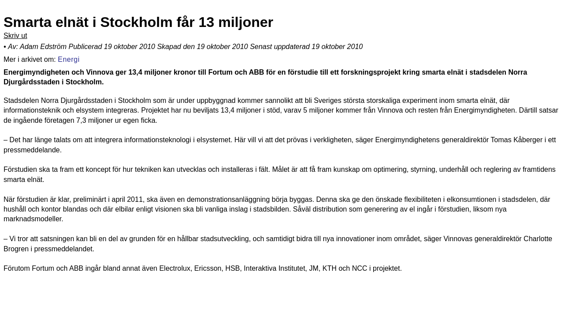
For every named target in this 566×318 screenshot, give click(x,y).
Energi (69, 59)
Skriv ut (15, 35)
